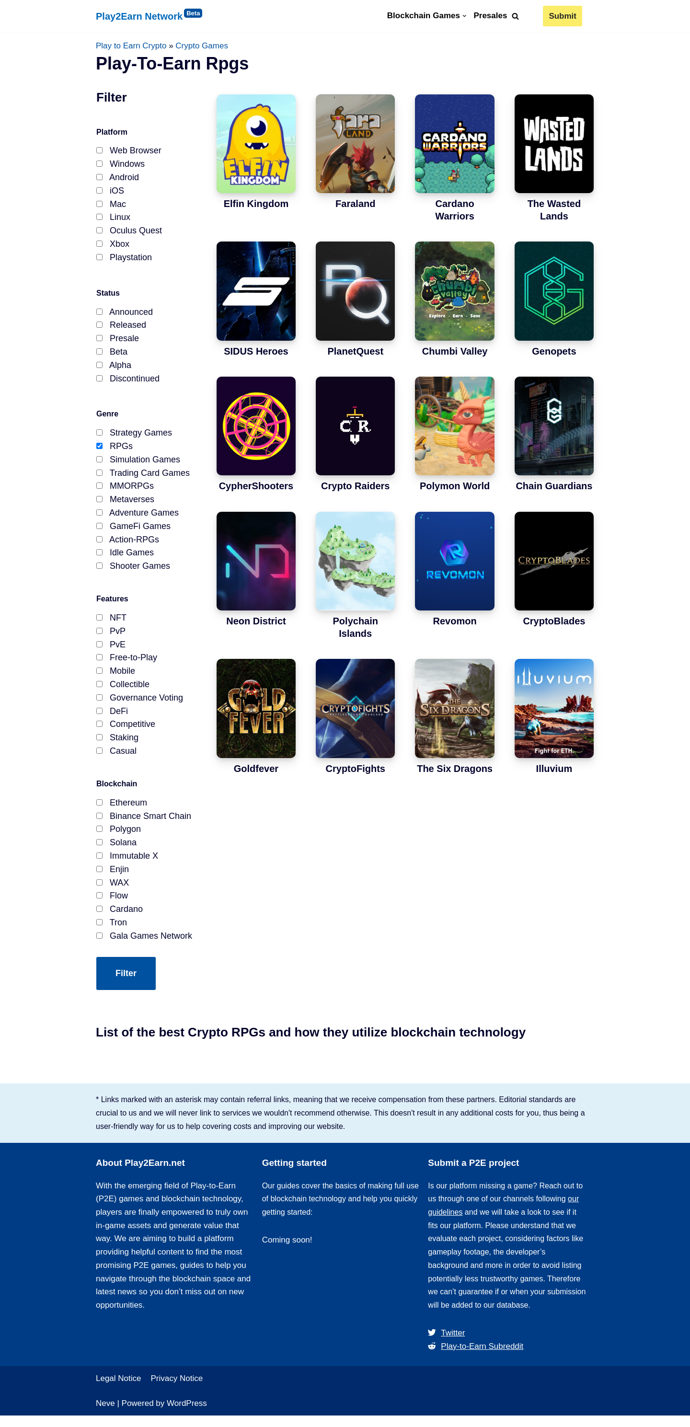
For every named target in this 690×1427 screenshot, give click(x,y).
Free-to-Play (126, 664)
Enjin (112, 876)
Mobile (115, 678)
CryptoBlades (554, 621)
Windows (120, 165)
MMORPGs (125, 493)
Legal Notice (118, 1389)
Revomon (455, 621)
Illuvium (554, 768)
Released (121, 329)
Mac (111, 206)
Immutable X (127, 863)
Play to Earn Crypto (131, 45)
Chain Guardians (554, 486)
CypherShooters (256, 486)
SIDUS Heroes (256, 351)
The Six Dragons (455, 768)
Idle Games (125, 561)
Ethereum (121, 808)
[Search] (515, 16)
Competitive (125, 732)
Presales (490, 16)
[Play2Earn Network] (168, 16)
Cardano (119, 917)
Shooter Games (133, 575)
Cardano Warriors (454, 210)
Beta (111, 356)
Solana (116, 849)
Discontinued (128, 384)
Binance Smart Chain (143, 822)
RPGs (114, 452)
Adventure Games (137, 520)
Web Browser (128, 151)
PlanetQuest (355, 351)
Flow (112, 904)
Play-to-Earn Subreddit (475, 1356)
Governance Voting (139, 705)
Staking (117, 746)
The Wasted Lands (554, 210)
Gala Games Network (144, 945)
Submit (562, 16)
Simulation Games (138, 466)
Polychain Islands (355, 627)
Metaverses (125, 507)
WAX (112, 890)
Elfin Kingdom (256, 204)
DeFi (112, 719)
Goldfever (256, 768)
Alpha (113, 370)
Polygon (118, 835)
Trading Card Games (143, 479)
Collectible (123, 691)
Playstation (124, 260)
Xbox (112, 247)
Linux (113, 220)
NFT (111, 623)
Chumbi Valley (455, 351)
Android (117, 179)
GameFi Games (133, 534)
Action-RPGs (127, 547)
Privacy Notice (177, 1389)
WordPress (187, 1414)
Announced (124, 315)
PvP (111, 637)
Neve (105, 1414)
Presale (117, 342)
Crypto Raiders (355, 486)
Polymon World (455, 486)
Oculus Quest (129, 233)
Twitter (446, 1342)
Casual (116, 760)
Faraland (355, 204)
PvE (111, 651)
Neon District (256, 621)
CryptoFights (355, 768)
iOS (110, 192)
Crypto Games (201, 45)
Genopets (554, 351)
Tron (111, 931)
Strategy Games (134, 438)
